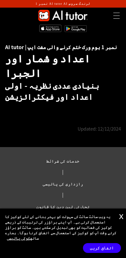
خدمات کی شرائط (63, 161)
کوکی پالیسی (18, 238)
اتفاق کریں (102, 248)
